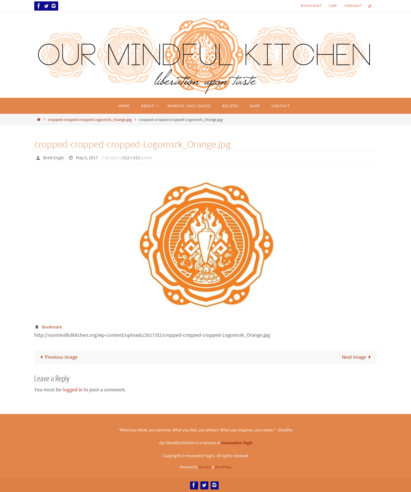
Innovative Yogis (236, 442)
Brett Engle (53, 157)
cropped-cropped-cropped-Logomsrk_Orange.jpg (90, 119)
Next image (357, 357)
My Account (311, 5)
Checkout (353, 5)
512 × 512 (131, 157)
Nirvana (204, 467)
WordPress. (223, 467)
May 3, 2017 (87, 157)
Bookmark (52, 327)
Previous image (58, 357)
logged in (72, 389)
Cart (333, 5)
